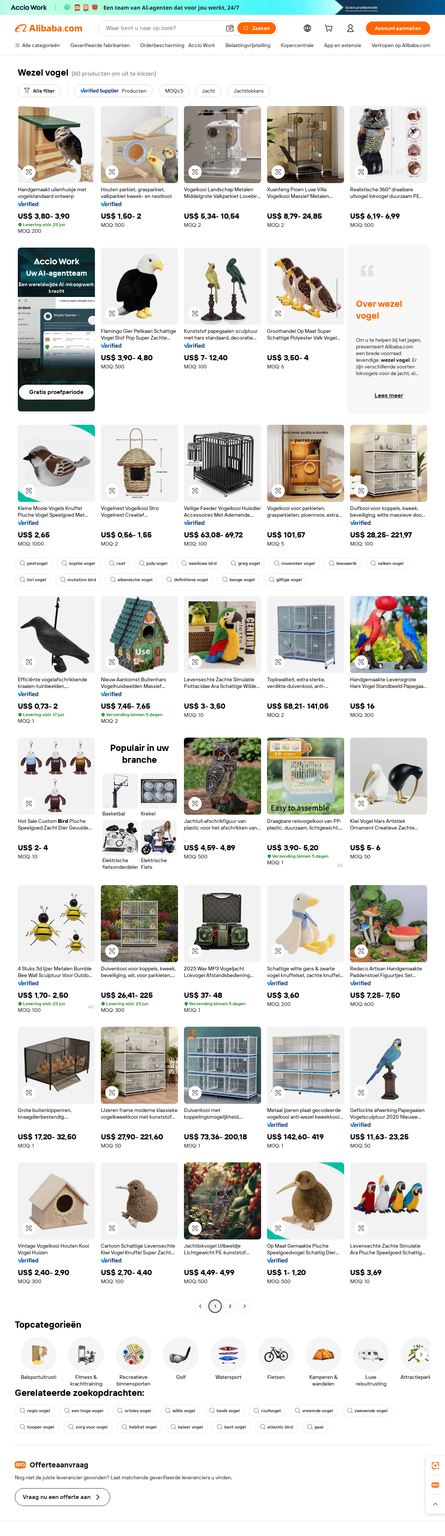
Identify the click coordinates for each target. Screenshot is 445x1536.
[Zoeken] (256, 28)
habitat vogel (139, 1427)
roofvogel (267, 1411)
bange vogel (238, 580)
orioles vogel (134, 1411)
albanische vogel (131, 580)
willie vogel (180, 1411)
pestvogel (33, 563)
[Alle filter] (39, 91)
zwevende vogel (367, 1411)
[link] (435, 1465)
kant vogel (231, 1427)
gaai (315, 1427)
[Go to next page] (244, 1306)
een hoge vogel (83, 1411)
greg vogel (245, 563)
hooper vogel (37, 1427)
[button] (229, 28)
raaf (117, 563)
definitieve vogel (187, 580)
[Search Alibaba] (163, 28)
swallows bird (199, 563)
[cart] (330, 29)
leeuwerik (342, 563)
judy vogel (153, 563)
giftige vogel (285, 580)
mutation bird (78, 580)
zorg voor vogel (88, 1427)
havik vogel (224, 1411)
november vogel (294, 563)
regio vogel (35, 1411)
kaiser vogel (187, 1427)
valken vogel (386, 563)
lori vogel (33, 580)
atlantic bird (276, 1427)
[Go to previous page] (200, 1306)
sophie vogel (78, 563)
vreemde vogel (314, 1411)
